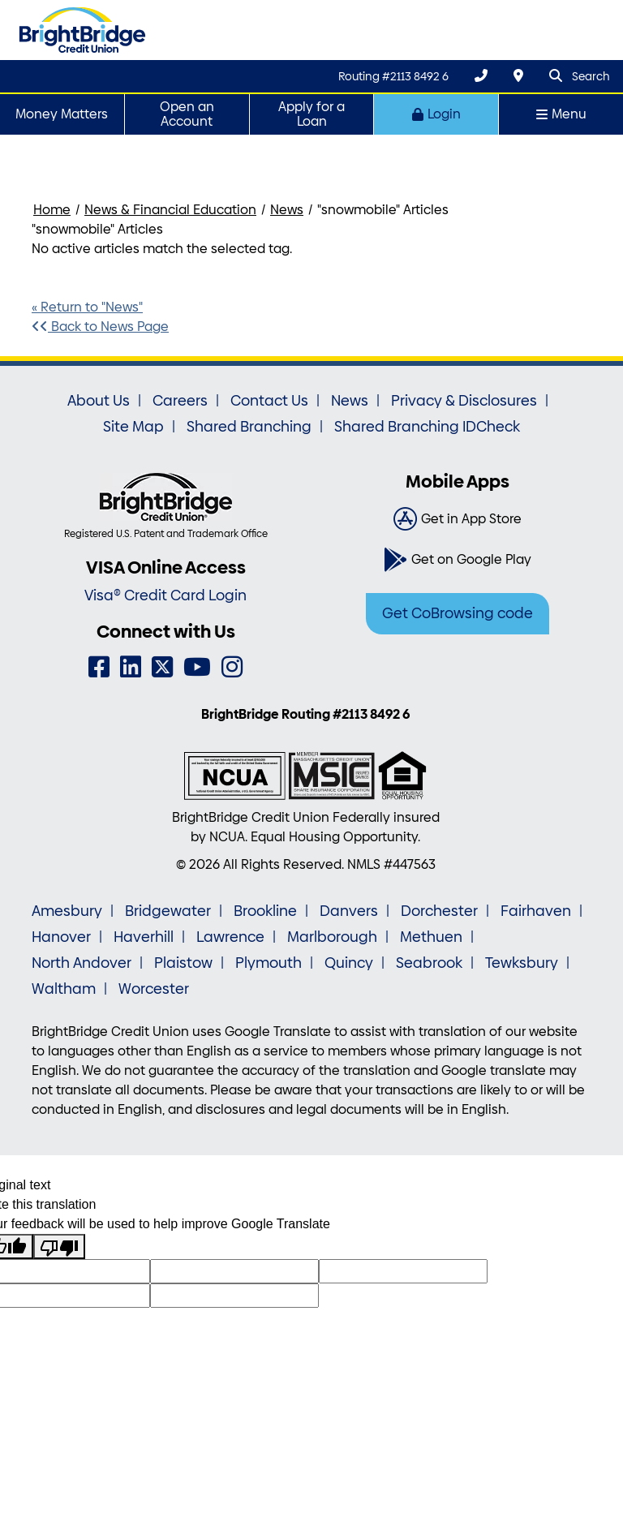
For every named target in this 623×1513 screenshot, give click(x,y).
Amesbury (67, 911)
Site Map (133, 426)
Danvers (349, 911)
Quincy (348, 963)
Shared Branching (249, 426)
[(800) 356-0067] (481, 76)
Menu (561, 114)
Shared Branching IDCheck (427, 426)
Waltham (64, 989)
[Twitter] (162, 667)
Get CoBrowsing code (457, 613)
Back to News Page (100, 326)
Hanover (61, 937)
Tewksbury (521, 963)
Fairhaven (536, 911)
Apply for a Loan (311, 114)
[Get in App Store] (457, 519)
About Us (98, 400)
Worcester (153, 989)
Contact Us (269, 400)
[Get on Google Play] (457, 559)
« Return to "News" (87, 307)
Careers (180, 400)
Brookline (265, 911)
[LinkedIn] (130, 667)
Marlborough (332, 937)
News (286, 209)
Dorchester (439, 911)
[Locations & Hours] (518, 76)
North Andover (81, 963)
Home (52, 209)
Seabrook (429, 963)
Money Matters (61, 114)
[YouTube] (197, 667)
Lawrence (230, 937)
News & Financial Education (170, 209)
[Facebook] (99, 667)
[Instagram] (232, 667)
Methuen (431, 937)
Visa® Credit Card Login (165, 595)
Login (436, 114)
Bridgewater (168, 911)
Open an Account (187, 114)
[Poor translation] (59, 1246)
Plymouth (268, 963)
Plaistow (183, 963)
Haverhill (144, 937)
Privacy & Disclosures (464, 400)
